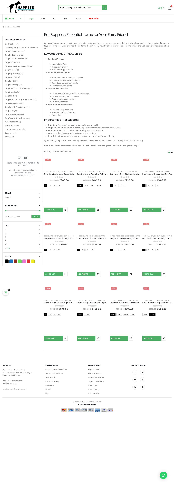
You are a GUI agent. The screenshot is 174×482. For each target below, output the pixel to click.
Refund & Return (94, 373)
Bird (54, 18)
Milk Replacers (11, 122)
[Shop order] (62, 152)
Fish (65, 18)
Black (8, 261)
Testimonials (50, 377)
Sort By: (47, 152)
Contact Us (49, 385)
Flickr (142, 387)
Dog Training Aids (13, 114)
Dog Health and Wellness (16, 88)
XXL (8, 248)
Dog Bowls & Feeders (14, 59)
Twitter (142, 372)
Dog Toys (56, 172)
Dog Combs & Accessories (17, 66)
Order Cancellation (96, 377)
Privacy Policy (93, 393)
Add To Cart (50, 210)
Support (8, 133)
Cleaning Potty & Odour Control (19, 47)
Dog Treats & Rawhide (15, 118)
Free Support (93, 385)
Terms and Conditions (54, 373)
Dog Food (9, 81)
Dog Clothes (125, 236)
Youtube (134, 379)
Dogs (31, 18)
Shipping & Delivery (96, 381)
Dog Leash (9, 96)
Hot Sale (93, 18)
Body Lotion (10, 44)
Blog (47, 393)
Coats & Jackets (115, 236)
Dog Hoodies (11, 92)
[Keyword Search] (80, 7)
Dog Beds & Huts (12, 55)
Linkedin (134, 387)
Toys (7, 136)
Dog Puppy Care (12, 103)
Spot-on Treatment (14, 129)
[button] (163, 475)
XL (6, 240)
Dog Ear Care (11, 77)
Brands (78, 18)
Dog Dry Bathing (12, 73)
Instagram (142, 379)
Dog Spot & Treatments (15, 107)
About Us (48, 389)
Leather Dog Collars (71, 172)
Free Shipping (93, 389)
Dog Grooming (11, 84)
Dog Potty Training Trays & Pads (19, 99)
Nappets (102, 172)
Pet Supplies (10, 125)
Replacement (93, 369)
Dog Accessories (12, 51)
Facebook (134, 372)
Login (161, 8)
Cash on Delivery (52, 381)
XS (6, 244)
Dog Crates (10, 70)
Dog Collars (48, 172)
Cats (43, 18)
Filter (35, 216)
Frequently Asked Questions (56, 369)
